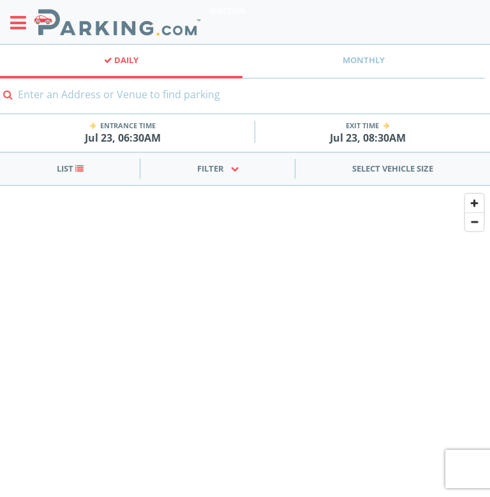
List (70, 168)
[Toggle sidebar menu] (22, 22)
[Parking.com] (117, 22)
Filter (218, 168)
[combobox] (245, 102)
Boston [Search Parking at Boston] (228, 11)
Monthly (364, 60)
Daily (121, 60)
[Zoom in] (474, 203)
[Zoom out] (474, 221)
